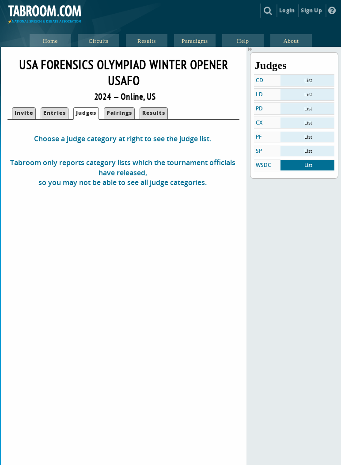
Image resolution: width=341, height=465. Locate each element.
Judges (86, 113)
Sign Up (311, 10)
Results (153, 113)
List (308, 80)
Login (287, 10)
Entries (54, 113)
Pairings (119, 113)
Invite (24, 113)
